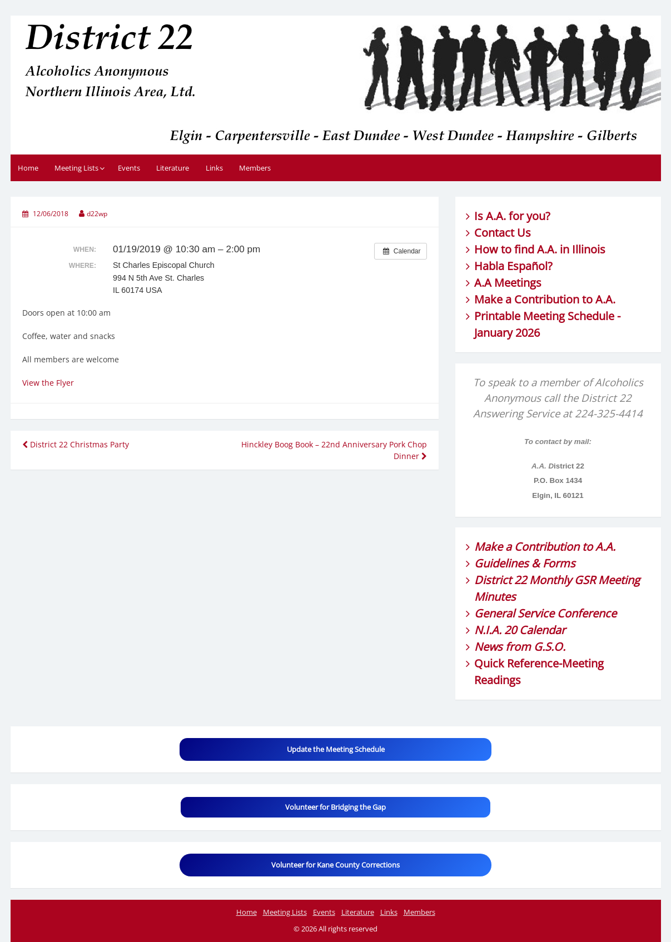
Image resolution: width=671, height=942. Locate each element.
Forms (559, 563)
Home (28, 168)
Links (214, 168)
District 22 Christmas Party (75, 444)
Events (129, 168)
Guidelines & (508, 563)
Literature (172, 168)
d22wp (97, 213)
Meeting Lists (76, 168)
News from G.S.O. (519, 646)
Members (255, 168)
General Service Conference (545, 613)
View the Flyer (48, 382)
